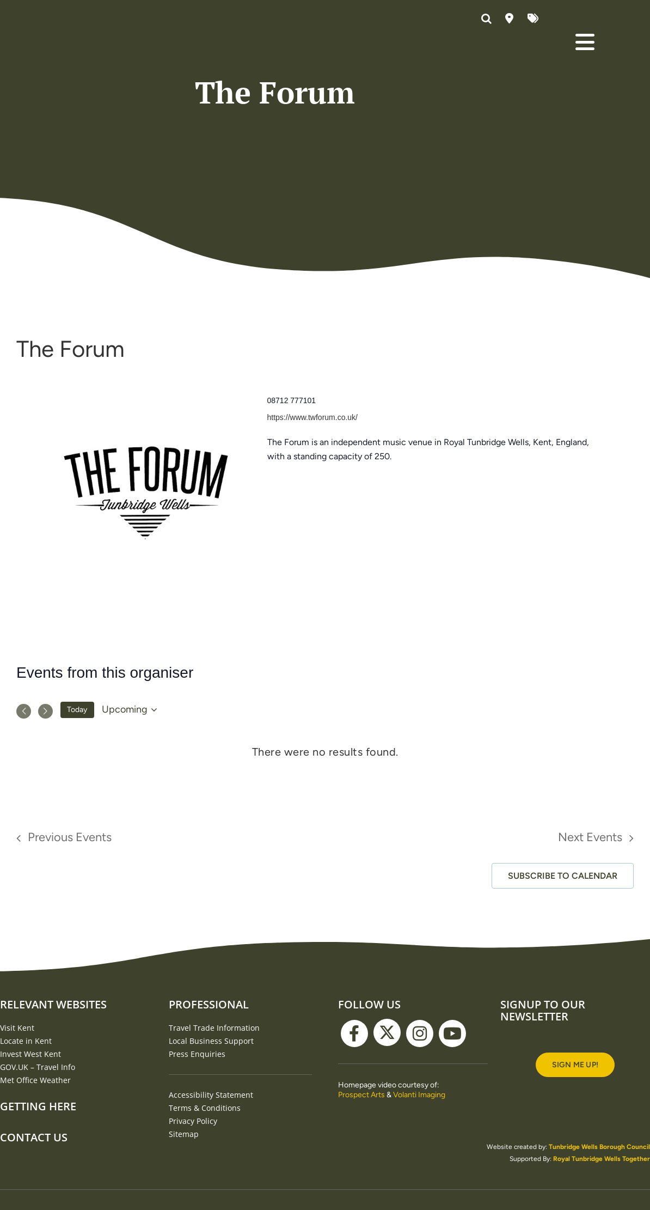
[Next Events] (45, 795)
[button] (487, 19)
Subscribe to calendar (562, 960)
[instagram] (419, 1118)
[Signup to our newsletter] (575, 1149)
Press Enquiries (197, 1138)
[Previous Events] (23, 795)
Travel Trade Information (214, 1112)
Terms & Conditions (205, 1192)
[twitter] (387, 1116)
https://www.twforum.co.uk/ (312, 501)
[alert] (325, 836)
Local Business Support (211, 1125)
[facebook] (354, 1118)
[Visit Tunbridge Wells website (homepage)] (97, 38)
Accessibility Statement (211, 1179)
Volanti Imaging (419, 1179)
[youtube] (452, 1118)
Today (77, 794)
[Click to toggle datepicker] (131, 794)
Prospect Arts (361, 1179)
